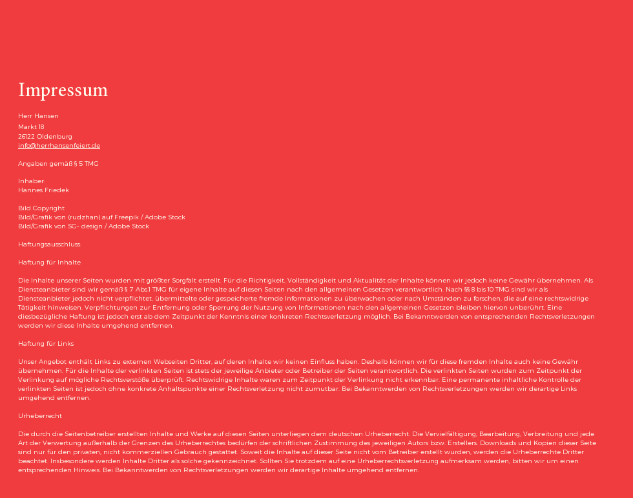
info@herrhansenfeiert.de (59, 145)
